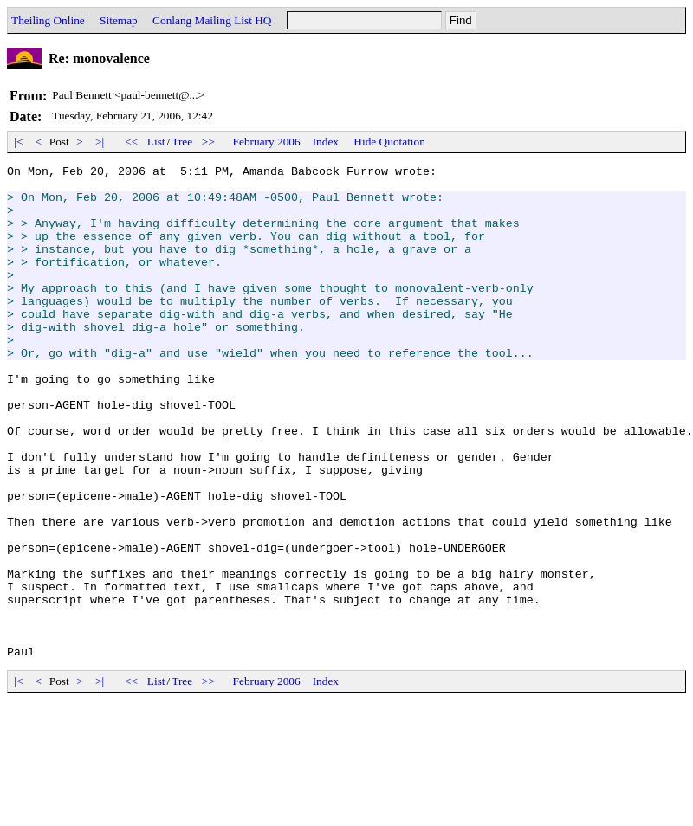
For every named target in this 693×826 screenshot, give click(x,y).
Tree (182, 141)
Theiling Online (48, 20)
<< (131, 141)
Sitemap (119, 20)
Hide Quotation (389, 141)
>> (208, 141)
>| (100, 141)
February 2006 (267, 141)
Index (326, 141)
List (156, 141)
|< (18, 141)
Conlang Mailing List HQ (211, 20)
